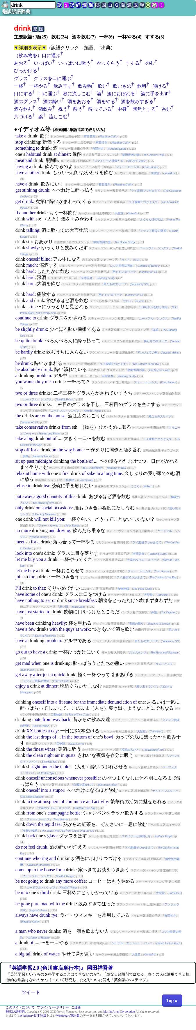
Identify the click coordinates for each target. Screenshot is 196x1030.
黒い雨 (63, 606)
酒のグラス (25, 101)
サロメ (127, 301)
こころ (135, 486)
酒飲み (45, 109)
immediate (97, 701)
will (38, 519)
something (25, 148)
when (36, 663)
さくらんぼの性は (151, 219)
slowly (32, 247)
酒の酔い (52, 101)
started (39, 611)
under (47, 766)
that (41, 588)
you (18, 381)
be (17, 329)
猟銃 (155, 329)
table (64, 766)
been (29, 623)
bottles (40, 730)
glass (52, 835)
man (23, 931)
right (36, 766)
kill (53, 519)
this (72, 496)
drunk (43, 190)
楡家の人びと (130, 749)
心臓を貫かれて (83, 784)
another (32, 172)
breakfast (87, 600)
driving (63, 530)
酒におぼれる (121, 93)
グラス (21, 78)
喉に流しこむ (77, 93)
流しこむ (58, 116)
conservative (36, 427)
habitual (34, 154)
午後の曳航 (30, 830)
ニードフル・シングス (154, 248)
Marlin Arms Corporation (119, 1011)
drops (46, 736)
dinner (64, 154)
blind (46, 259)
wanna (30, 381)
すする (133, 63)
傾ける (159, 86)
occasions (63, 507)
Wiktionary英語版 (68, 1015)
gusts (70, 755)
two (18, 393)
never (42, 931)
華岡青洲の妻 (131, 154)
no (17, 530)
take (19, 135)
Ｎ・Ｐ (125, 259)
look (19, 553)
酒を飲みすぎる (137, 101)
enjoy (20, 685)
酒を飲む (23, 109)
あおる (21, 63)
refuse (21, 485)
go (17, 651)
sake (91, 473)
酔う (78, 109)
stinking (29, 190)
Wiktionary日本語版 (33, 1015)
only (19, 507)
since (73, 600)
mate (36, 719)
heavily (59, 623)
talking (32, 230)
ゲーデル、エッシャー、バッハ (132, 943)
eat (48, 600)
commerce (75, 801)
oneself (33, 259)
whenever (74, 777)
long (108, 473)
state (68, 701)
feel (31, 847)
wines (50, 749)
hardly (27, 351)
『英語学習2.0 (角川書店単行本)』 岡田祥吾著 (59, 968)
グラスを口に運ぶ (52, 78)
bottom (80, 736)
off (26, 449)
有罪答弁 (89, 136)
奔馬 (26, 456)
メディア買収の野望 (153, 230)
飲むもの (122, 86)
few (31, 629)
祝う (62, 109)
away (27, 496)
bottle (82, 461)
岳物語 (70, 480)
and (29, 160)
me (48, 381)
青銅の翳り (136, 623)
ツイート (31, 992)
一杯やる (38, 86)
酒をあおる (79, 101)
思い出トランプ (146, 686)
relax (20, 473)
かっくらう (108, 63)
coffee (80, 881)
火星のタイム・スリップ (143, 559)
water (54, 953)
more (26, 530)
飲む (102, 86)
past (30, 461)
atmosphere (49, 801)
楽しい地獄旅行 (93, 467)
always (21, 915)
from (66, 427)
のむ (150, 63)
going (33, 881)
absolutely (30, 369)
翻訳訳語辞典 (16, 11)
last (36, 736)
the (18, 415)
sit (17, 461)
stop (19, 141)
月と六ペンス (138, 652)
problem (43, 375)
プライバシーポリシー (53, 1007)
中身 (122, 109)
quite (25, 340)
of (54, 438)
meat (19, 160)
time (118, 473)
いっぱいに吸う (74, 63)
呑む (166, 109)
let (17, 559)
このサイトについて (20, 1007)
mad (26, 663)
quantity (54, 496)
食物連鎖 (123, 588)
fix (18, 212)
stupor (58, 790)
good (41, 496)
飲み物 (85, 86)
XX (29, 730)
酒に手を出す (155, 93)
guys (70, 629)
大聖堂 (155, 173)
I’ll (18, 588)
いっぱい (43, 63)
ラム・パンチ (164, 663)
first (66, 473)
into (28, 553)
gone (25, 903)
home (78, 449)
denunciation (120, 701)
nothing (32, 600)
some (30, 594)
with (30, 218)
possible (91, 777)
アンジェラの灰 (147, 352)
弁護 (154, 612)
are (38, 415)
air (57, 755)
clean (38, 755)
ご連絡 (76, 1007)
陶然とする (144, 109)
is (52, 663)
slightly (28, 329)
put (18, 496)
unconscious (52, 777)
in (33, 306)
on (44, 415)
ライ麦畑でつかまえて (145, 190)
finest (38, 749)
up (23, 461)
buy (40, 381)
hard (30, 271)
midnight (43, 461)
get (18, 190)
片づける (23, 116)
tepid (49, 824)
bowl (108, 736)
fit (60, 701)
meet (19, 541)
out (48, 438)
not (46, 519)
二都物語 (56, 714)
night (49, 755)
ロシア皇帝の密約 (121, 265)
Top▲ (172, 1000)
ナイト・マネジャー (165, 790)
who (32, 931)
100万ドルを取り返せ (154, 307)
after (37, 674)
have (19, 172)
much (31, 265)
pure (35, 903)
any (59, 881)
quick (59, 674)
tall (28, 953)
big (30, 438)
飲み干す (63, 86)
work (85, 629)
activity (101, 801)
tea (46, 485)
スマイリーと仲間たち (108, 160)
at (55, 154)
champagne (58, 812)
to (37, 148)
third (44, 892)
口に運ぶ (47, 93)
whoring (40, 858)
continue (23, 317)
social (47, 507)
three (33, 393)
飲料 (142, 86)
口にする (23, 93)
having (21, 166)
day (54, 730)
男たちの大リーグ (124, 271)
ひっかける (25, 70)
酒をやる (106, 101)
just (28, 611)
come (20, 869)
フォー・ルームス (127, 167)
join (19, 576)
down (31, 824)
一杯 (18, 86)
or (25, 393)
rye (54, 915)
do (17, 847)
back (66, 719)
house (59, 415)
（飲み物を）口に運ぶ (37, 55)
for (33, 449)
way (68, 449)
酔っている (100, 109)
